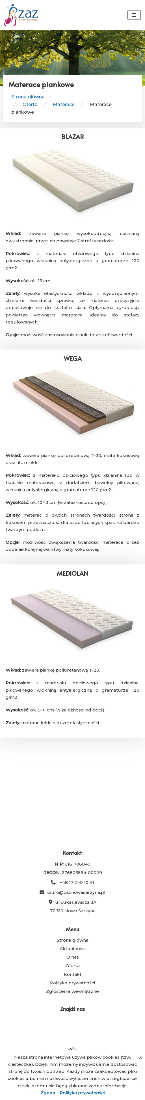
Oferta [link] (73, 965)
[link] (21, 15)
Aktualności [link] (73, 948)
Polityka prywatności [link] (72, 982)
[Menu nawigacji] (134, 15)
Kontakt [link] (72, 974)
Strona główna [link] (28, 97)
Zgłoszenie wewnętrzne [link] (72, 991)
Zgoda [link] (47, 1092)
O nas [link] (72, 957)
